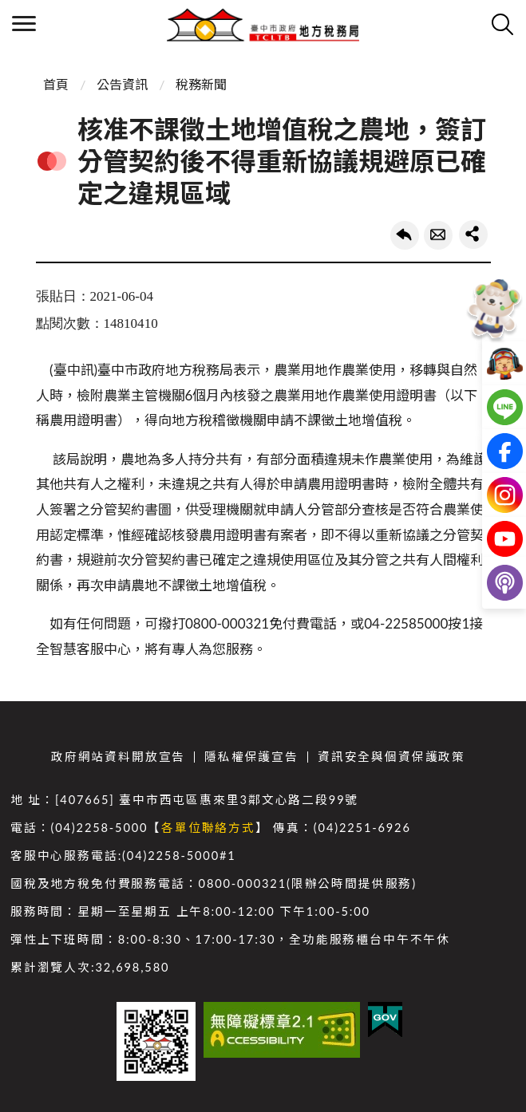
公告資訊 (122, 84)
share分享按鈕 (473, 234)
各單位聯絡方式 (208, 827)
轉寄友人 (438, 235)
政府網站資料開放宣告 (118, 756)
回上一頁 (404, 235)
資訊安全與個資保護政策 (391, 756)
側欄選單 (24, 23)
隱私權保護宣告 (251, 756)
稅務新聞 (201, 84)
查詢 (502, 24)
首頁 (56, 84)
